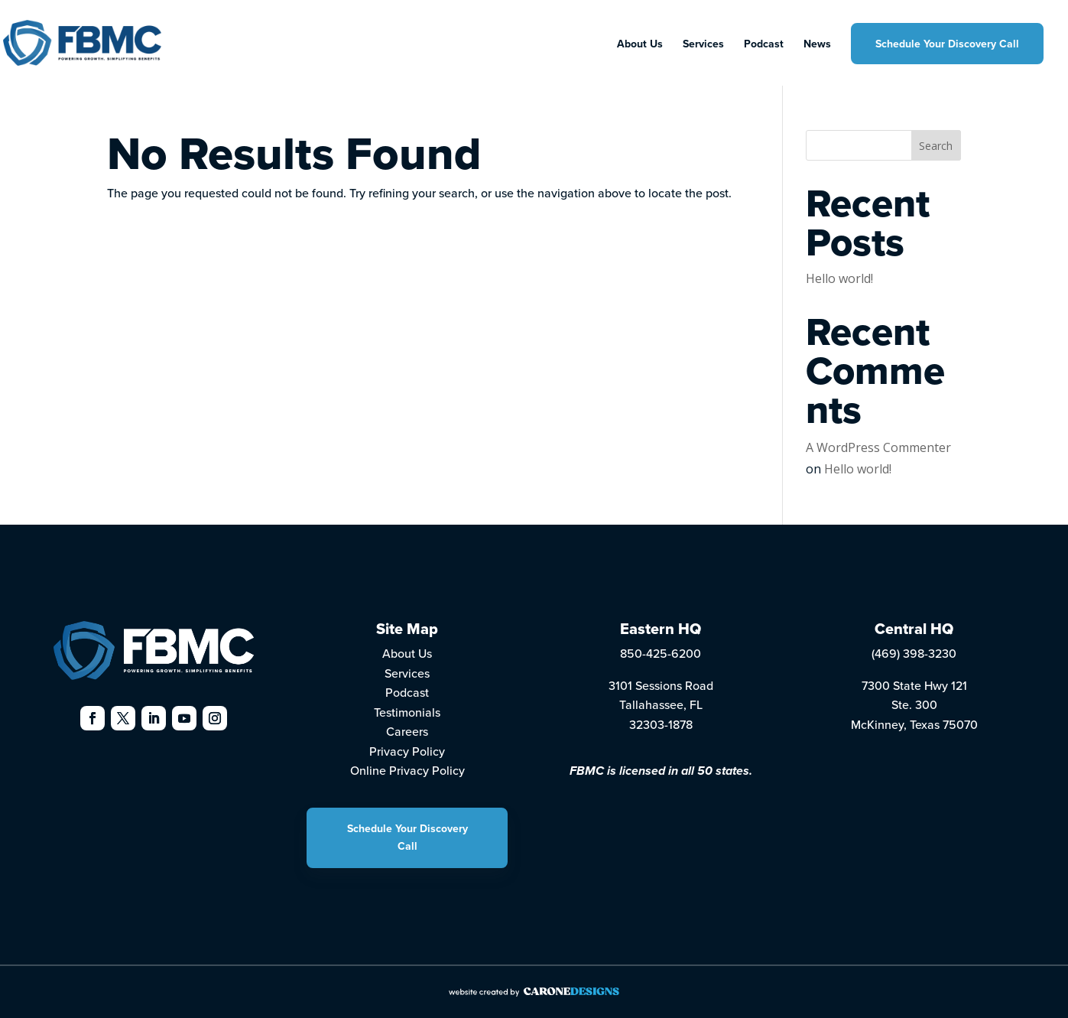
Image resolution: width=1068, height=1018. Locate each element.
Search (936, 145)
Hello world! (839, 278)
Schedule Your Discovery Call (947, 43)
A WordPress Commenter (878, 447)
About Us (640, 44)
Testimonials (407, 712)
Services (703, 44)
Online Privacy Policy (407, 770)
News (817, 44)
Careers (407, 731)
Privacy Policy (407, 751)
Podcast (764, 44)
